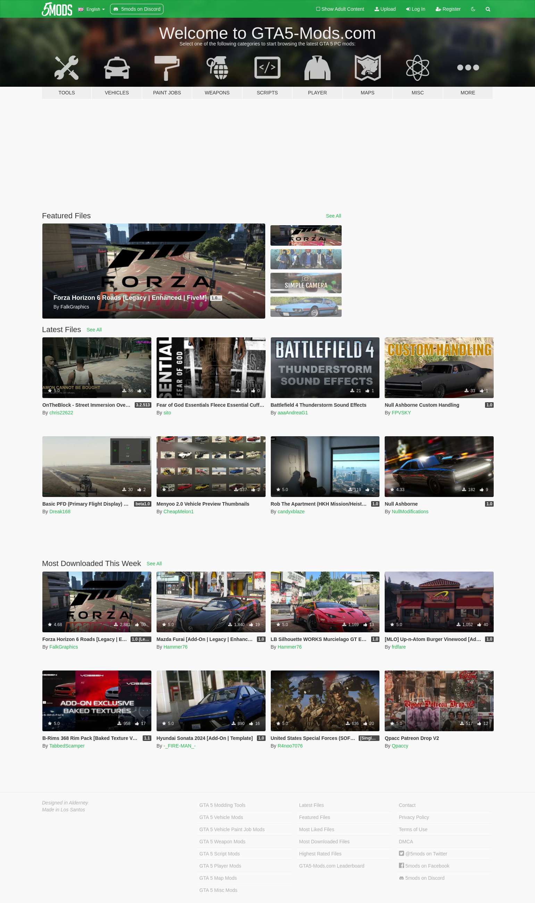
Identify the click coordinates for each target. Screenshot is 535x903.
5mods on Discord (422, 878)
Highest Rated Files (320, 853)
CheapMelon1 (179, 511)
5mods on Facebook (424, 866)
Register (448, 9)
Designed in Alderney (65, 802)
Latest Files (311, 805)
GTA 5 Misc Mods (218, 890)
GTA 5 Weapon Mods (222, 841)
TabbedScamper (67, 746)
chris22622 (61, 412)
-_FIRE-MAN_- (180, 746)
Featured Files (314, 817)
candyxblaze (291, 511)
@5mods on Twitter (423, 854)
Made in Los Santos (63, 809)
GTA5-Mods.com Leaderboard (332, 866)
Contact (407, 805)
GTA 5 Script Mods (219, 853)
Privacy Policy (414, 817)
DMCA (406, 841)
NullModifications (410, 511)
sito (167, 412)
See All (333, 216)
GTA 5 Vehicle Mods (221, 817)
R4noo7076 (290, 746)
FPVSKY (401, 412)
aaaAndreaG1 (293, 412)
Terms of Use (413, 829)
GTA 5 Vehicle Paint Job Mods (232, 829)
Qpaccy (400, 746)
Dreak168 (59, 511)
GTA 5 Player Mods (220, 866)
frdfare (399, 647)
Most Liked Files (316, 829)
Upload (385, 9)
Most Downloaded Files (324, 841)
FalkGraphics (63, 647)
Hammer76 (175, 647)
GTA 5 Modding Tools (222, 805)
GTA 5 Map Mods (218, 878)
